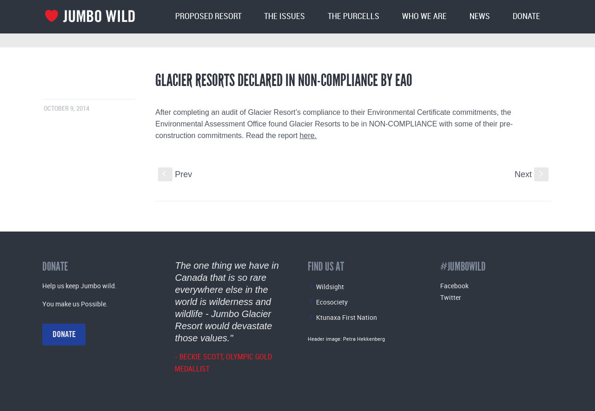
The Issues (284, 16)
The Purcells (353, 16)
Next (532, 174)
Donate (526, 16)
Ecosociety (332, 302)
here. (308, 135)
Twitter (450, 297)
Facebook (454, 285)
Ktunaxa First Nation (346, 317)
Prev (175, 174)
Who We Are (424, 16)
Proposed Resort (208, 16)
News (479, 16)
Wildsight (330, 286)
